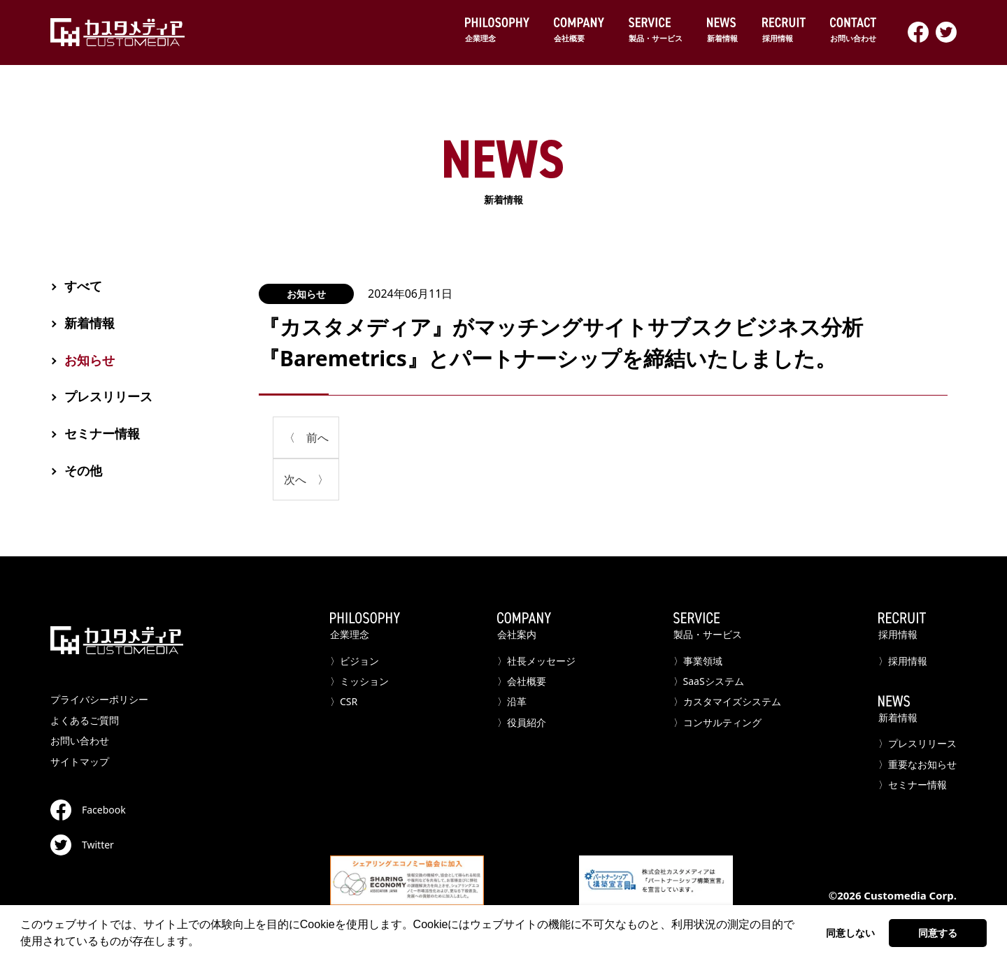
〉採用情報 (902, 660)
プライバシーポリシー (99, 699)
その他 (83, 470)
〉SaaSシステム (708, 681)
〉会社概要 (521, 681)
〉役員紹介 (521, 722)
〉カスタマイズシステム (727, 701)
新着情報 (503, 173)
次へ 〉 (306, 479)
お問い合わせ (79, 740)
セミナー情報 (102, 433)
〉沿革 (512, 701)
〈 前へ (306, 437)
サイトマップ (79, 761)
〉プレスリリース (917, 743)
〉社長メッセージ (536, 660)
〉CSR (343, 701)
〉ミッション (359, 681)
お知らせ (306, 294)
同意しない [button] (850, 933)
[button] (204, 943)
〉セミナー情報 (912, 784)
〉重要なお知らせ (917, 764)
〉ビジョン (354, 660)
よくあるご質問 (84, 720)
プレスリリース (108, 396)
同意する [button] (937, 933)
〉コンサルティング (717, 722)
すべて (83, 285)
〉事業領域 (697, 660)
